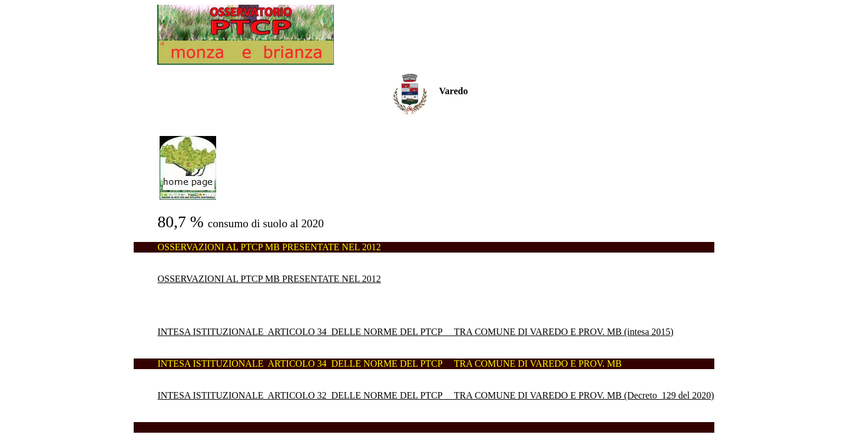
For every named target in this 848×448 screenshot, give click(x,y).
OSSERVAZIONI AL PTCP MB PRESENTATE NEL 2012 (268, 279)
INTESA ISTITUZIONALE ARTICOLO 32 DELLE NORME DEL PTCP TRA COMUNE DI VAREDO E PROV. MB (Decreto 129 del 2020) (435, 395)
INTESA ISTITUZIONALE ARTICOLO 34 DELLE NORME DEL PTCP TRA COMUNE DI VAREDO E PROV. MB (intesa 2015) (415, 332)
